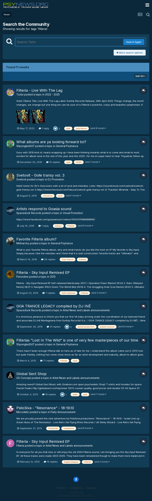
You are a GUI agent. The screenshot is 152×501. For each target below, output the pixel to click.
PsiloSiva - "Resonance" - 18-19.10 (45, 408)
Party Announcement (63, 412)
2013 (52, 276)
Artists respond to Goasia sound (43, 209)
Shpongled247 (25, 146)
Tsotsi (19, 94)
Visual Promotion (73, 212)
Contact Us (76, 487)
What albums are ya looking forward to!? (51, 142)
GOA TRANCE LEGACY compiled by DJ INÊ (53, 306)
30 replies (48, 259)
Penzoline (22, 276)
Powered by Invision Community (76, 495)
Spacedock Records (28, 212)
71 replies (47, 360)
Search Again (133, 41)
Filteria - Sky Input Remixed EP (43, 272)
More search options (130, 52)
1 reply (44, 128)
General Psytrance (67, 146)
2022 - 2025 (52, 94)
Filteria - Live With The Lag (39, 90)
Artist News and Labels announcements (86, 310)
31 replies (54, 326)
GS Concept (23, 377)
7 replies (48, 292)
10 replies (53, 162)
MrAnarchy (22, 243)
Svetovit (21, 179)
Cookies (91, 487)
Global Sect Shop (31, 374)
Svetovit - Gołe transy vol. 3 (40, 175)
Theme (61, 487)
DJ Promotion (56, 179)
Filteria (20, 445)
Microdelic (22, 412)
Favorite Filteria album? (36, 239)
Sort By (140, 76)
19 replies (49, 394)
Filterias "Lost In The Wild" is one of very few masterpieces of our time (77, 340)
